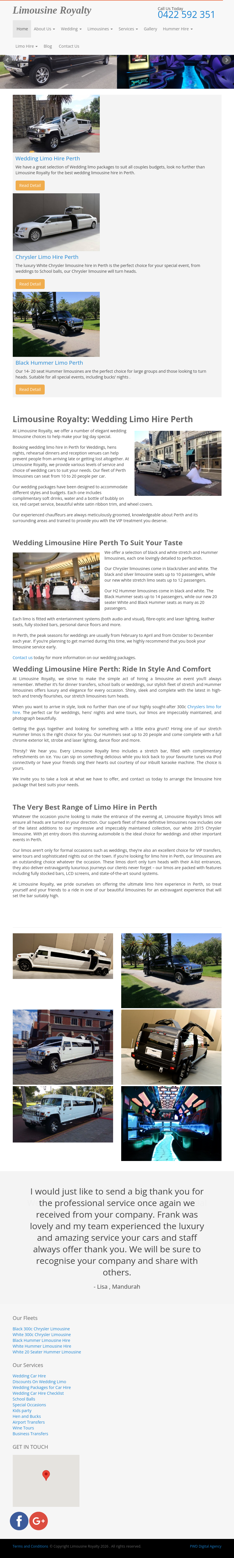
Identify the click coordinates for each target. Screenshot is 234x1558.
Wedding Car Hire (29, 1376)
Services (128, 28)
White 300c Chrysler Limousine (42, 1334)
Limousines (100, 28)
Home (22, 28)
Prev (7, 60)
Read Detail (30, 185)
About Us (44, 28)
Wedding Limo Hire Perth (48, 158)
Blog (47, 46)
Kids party (22, 1410)
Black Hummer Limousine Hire (41, 1340)
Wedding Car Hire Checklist (38, 1393)
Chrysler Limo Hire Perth (47, 257)
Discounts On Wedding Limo (39, 1381)
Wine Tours (23, 1428)
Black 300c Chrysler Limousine (41, 1328)
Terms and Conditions (30, 1546)
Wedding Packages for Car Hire (42, 1387)
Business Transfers (30, 1433)
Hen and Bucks (27, 1416)
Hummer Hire (178, 28)
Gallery (150, 28)
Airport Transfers (29, 1422)
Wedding (71, 28)
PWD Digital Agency (205, 1546)
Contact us (23, 657)
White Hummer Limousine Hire (42, 1346)
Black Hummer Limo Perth (49, 362)
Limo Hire (27, 46)
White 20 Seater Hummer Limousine (47, 1352)
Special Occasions (29, 1404)
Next (226, 60)
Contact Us (68, 46)
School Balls (24, 1399)
